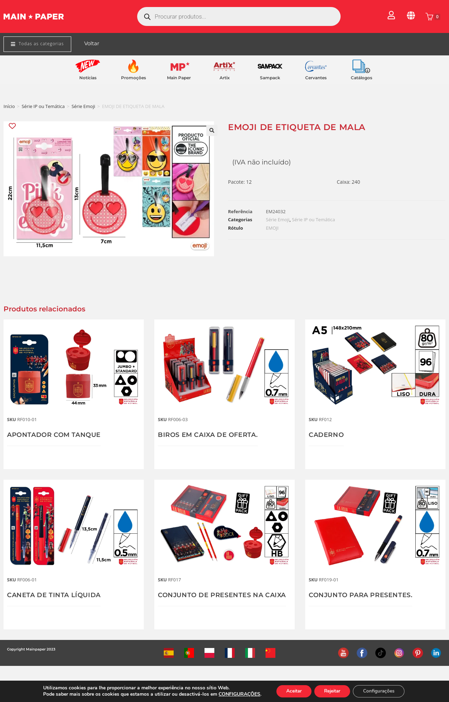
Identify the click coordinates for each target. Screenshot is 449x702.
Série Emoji (83, 106)
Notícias (87, 77)
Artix (225, 77)
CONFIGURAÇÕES (236, 694)
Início (9, 106)
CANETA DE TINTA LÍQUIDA (54, 595)
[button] (211, 130)
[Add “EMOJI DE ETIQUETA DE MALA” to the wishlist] (13, 126)
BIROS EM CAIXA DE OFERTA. (208, 435)
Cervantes (316, 77)
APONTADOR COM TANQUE (54, 435)
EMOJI (272, 228)
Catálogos (361, 77)
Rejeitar (332, 691)
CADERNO (326, 435)
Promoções (133, 77)
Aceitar (291, 691)
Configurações (381, 691)
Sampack (270, 77)
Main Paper (179, 77)
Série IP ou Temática (43, 106)
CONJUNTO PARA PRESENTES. (360, 595)
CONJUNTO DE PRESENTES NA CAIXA (222, 595)
